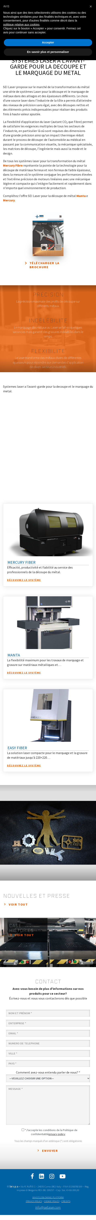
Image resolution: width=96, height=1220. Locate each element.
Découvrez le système (24, 579)
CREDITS (65, 1201)
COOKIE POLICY (51, 1201)
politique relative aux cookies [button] (21, 24)
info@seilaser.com (48, 1207)
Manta (81, 196)
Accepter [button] (48, 42)
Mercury (9, 200)
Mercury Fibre (13, 165)
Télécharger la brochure (44, 265)
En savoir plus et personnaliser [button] (48, 52)
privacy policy (57, 1134)
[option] (48, 833)
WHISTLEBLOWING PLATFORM (48, 1197)
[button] (91, 6)
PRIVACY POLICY (34, 1201)
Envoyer (50, 1151)
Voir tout (18, 904)
